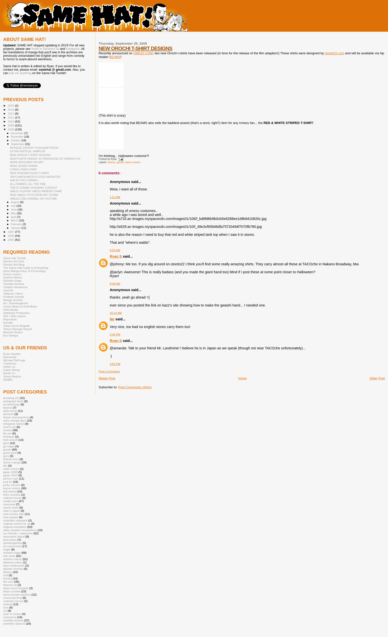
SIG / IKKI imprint (14, 316)
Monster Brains (13, 332)
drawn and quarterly (16, 417)
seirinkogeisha (12, 543)
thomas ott (10, 584)
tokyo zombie (11, 591)
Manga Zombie (13, 300)
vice (5, 607)
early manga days (14, 420)
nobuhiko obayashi (15, 520)
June (14, 209)
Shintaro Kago (12, 280)
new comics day (13, 514)
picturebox (10, 539)
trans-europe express (17, 594)
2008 (11, 129)
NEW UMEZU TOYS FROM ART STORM (34, 194)
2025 (11, 105)
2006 (11, 235)
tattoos (7, 572)
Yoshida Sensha (13, 283)
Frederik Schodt (13, 296)
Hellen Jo (9, 366)
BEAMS (115, 57)
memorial (9, 504)
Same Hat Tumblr (14, 258)
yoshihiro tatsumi (14, 623)
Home (242, 378)
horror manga (12, 462)
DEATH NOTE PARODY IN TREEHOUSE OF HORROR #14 (45, 158)
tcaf (5, 575)
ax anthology (11, 404)
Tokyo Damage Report (17, 329)
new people (10, 517)
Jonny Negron (12, 376)
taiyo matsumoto (13, 565)
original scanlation (14, 526)
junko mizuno (11, 484)
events (7, 430)
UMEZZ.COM (143, 53)
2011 (11, 117)
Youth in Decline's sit (45, 49)
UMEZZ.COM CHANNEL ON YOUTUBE (33, 198)
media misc (10, 501)
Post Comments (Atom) (135, 387)
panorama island (14, 536)
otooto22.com (334, 53)
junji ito (7, 481)
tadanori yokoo (12, 562)
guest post (10, 452)
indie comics (11, 468)
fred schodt (10, 439)
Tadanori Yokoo (13, 293)
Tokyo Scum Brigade (16, 325)
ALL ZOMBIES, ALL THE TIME (28, 183)
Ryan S (116, 256)
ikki (5, 465)
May (14, 213)
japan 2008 (10, 472)
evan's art (9, 426)
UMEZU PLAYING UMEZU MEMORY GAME (36, 191)
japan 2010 (10, 475)
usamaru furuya (13, 601)
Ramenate (10, 357)
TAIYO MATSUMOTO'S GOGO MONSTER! (35, 176)
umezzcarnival (12, 597)
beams (111, 162)
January (16, 227)
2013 (11, 109)
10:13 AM (116, 312)
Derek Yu (9, 373)
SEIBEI (8, 379)
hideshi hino (11, 459)
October (16, 140)
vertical (7, 604)
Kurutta (8, 322)
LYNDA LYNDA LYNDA (23, 169)
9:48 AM (115, 283)
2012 (11, 113)
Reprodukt (10, 319)
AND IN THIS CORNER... (25, 180)
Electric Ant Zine (13, 261)
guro (6, 455)
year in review (12, 613)
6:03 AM (115, 250)
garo (6, 443)
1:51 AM (115, 197)
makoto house (12, 497)
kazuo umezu (133, 162)
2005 (11, 239)
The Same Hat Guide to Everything (25, 267)
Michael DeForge (14, 360)
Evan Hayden (12, 353)
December (17, 133)
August (15, 202)
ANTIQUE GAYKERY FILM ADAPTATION (34, 147)
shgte (6, 549)
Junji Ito (8, 290)
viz (5, 610)
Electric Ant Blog (13, 264)
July (14, 205)
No (112, 319)
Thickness (9, 363)
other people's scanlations (20, 530)
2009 (11, 125)
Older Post (377, 378)
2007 (11, 231)
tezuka (7, 578)
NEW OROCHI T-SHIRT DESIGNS (135, 48)
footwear (8, 436)
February (17, 224)
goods (120, 162)
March (15, 220)
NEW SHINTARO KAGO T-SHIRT (29, 173)
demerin (8, 414)
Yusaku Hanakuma (15, 287)
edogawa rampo (13, 423)
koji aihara (9, 491)
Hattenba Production (16, 312)
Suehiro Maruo (12, 277)
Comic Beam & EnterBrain (20, 306)
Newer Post (107, 378)
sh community (12, 546)
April (14, 216)
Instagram (73, 49)
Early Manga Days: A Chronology (24, 271)
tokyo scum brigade (15, 588)
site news (9, 555)
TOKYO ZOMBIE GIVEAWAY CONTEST (33, 187)
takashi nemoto (13, 568)
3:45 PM (115, 334)
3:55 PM (115, 364)
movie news (11, 507)
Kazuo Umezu (12, 274)
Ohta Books (10, 309)
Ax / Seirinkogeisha (15, 303)
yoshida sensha (13, 620)
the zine (8, 581)
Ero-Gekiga (10, 335)
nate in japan (11, 510)
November (17, 136)
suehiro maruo (12, 559)
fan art (7, 433)
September (18, 144)
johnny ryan (10, 478)
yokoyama (9, 617)
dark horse (10, 410)
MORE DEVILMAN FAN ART (27, 162)
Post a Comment (109, 371)
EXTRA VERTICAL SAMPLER (27, 151)
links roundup (12, 494)
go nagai (8, 446)
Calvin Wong (11, 369)
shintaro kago (12, 552)
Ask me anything (20, 73)
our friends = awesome (18, 533)
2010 (11, 121)
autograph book (13, 401)
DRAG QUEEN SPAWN (24, 165)
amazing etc (11, 397)
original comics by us (16, 523)
